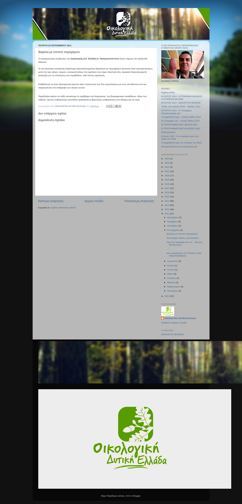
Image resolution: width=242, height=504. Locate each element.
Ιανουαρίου (172, 291)
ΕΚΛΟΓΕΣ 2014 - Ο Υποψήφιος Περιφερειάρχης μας (176, 111)
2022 (167, 167)
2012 (167, 209)
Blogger (137, 496)
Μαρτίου (171, 282)
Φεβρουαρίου (174, 286)
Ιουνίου (171, 269)
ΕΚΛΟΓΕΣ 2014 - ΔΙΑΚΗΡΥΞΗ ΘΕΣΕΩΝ (181, 103)
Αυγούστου (172, 261)
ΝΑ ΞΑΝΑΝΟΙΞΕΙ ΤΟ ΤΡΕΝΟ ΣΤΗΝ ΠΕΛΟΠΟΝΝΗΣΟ (184, 254)
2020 (167, 175)
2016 (167, 192)
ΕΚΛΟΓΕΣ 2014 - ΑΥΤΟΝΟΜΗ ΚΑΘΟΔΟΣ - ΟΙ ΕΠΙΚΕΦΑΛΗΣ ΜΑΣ (182, 97)
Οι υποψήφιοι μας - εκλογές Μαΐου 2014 (180, 121)
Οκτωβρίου (172, 226)
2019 (167, 180)
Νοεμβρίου (172, 221)
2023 (167, 163)
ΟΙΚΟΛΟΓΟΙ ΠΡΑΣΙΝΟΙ (172, 334)
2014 (167, 201)
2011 (167, 213)
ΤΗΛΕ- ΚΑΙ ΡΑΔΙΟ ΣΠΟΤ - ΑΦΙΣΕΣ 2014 (181, 106)
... (167, 249)
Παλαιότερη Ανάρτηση (139, 201)
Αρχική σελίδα (93, 201)
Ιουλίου (171, 265)
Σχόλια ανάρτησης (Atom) (63, 207)
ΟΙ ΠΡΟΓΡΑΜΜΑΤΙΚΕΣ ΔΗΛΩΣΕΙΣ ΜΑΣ (180, 128)
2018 (167, 184)
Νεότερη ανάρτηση (51, 201)
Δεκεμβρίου (173, 217)
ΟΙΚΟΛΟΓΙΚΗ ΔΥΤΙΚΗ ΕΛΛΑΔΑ (180, 318)
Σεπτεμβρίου (173, 230)
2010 (167, 296)
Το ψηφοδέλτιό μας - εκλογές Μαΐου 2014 (181, 117)
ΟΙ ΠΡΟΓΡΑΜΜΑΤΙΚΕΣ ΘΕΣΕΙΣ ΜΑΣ (179, 124)
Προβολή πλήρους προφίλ (174, 322)
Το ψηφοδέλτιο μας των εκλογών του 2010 (181, 142)
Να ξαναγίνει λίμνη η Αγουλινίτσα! (183, 238)
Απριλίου (171, 278)
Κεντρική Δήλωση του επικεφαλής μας (179, 146)
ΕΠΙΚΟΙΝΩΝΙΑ (168, 132)
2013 (167, 205)
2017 (167, 188)
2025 (167, 158)
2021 (167, 171)
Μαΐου (170, 274)
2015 (167, 196)
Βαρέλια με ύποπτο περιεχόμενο (182, 234)
